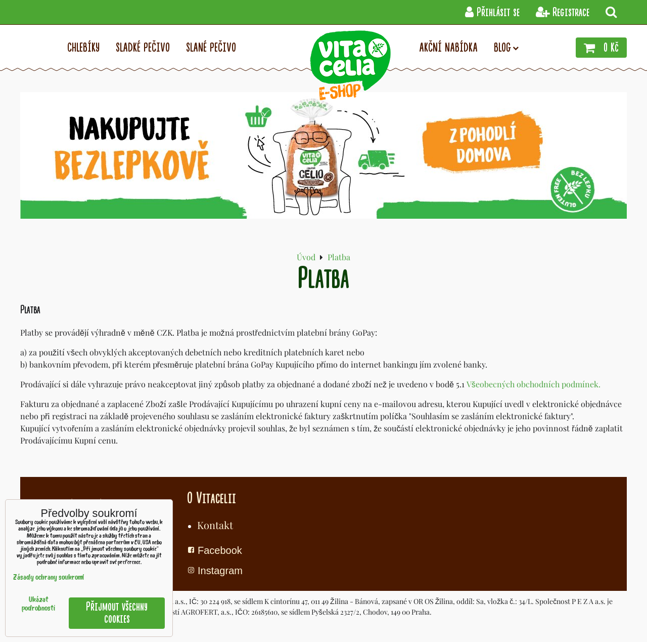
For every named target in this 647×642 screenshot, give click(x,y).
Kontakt (215, 525)
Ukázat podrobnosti (38, 604)
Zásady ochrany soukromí (48, 578)
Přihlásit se (492, 12)
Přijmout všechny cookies (117, 612)
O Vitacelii (211, 498)
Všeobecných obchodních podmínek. (533, 384)
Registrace (562, 12)
